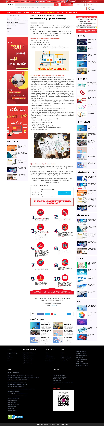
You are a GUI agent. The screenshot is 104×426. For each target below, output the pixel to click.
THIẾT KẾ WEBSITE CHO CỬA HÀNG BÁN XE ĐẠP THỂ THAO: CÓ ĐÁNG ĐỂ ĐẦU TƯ (22, 161)
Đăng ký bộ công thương (66, 356)
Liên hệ (9, 360)
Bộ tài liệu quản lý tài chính (81, 355)
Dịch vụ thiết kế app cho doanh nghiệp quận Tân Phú (68, 332)
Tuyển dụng (10, 356)
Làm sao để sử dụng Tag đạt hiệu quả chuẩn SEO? (91, 90)
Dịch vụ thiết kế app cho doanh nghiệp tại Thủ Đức (45, 339)
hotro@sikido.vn (16, 391)
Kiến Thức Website (83, 215)
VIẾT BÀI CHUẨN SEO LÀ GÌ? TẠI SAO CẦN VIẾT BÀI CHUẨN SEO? (92, 84)
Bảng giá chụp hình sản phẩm (82, 363)
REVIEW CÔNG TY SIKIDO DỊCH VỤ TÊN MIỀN (91, 277)
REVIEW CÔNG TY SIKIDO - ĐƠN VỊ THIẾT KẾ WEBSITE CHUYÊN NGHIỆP (46, 332)
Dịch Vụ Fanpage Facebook (81, 359)
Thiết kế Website (17, 12)
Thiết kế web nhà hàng (27, 356)
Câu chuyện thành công (49, 12)
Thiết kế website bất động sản (29, 353)
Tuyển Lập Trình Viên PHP (81, 353)
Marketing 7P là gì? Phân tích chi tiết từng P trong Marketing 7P (92, 314)
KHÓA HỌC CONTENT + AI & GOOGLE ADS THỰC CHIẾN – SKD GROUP (91, 41)
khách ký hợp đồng (49, 360)
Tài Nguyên (37, 7)
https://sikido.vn (54, 305)
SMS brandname (79, 361)
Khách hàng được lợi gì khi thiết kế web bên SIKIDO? (91, 105)
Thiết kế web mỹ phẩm (27, 360)
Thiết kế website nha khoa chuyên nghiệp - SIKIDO (91, 184)
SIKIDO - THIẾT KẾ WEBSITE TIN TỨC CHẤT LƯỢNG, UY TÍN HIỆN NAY (22, 154)
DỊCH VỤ (22, 7)
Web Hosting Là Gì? (90, 320)
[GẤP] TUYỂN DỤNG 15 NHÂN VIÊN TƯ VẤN (92, 98)
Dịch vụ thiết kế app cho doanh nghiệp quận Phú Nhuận (68, 339)
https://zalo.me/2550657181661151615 (26, 389)
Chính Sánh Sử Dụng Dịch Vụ (13, 404)
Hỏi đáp (75, 12)
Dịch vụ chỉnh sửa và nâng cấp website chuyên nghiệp (51, 15)
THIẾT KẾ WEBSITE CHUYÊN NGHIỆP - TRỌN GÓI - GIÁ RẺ (22, 167)
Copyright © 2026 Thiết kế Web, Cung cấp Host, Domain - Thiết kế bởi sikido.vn (52, 424)
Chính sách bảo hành (12, 406)
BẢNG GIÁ (63, 12)
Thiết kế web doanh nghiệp (28, 358)
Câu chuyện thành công (50, 358)
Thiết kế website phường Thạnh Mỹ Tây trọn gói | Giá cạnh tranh (68, 325)
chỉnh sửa (46, 185)
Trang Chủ (9, 12)
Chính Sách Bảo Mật (12, 402)
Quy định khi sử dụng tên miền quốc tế (91, 292)
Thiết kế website (13, 141)
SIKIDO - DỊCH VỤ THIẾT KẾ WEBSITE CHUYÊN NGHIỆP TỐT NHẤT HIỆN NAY (22, 146)
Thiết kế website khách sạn (28, 355)
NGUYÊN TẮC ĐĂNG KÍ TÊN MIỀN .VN (91, 270)
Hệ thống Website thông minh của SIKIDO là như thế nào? (92, 112)
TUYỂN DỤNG (43, 7)
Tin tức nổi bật (82, 79)
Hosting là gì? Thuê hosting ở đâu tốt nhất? (92, 328)
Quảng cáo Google (79, 357)
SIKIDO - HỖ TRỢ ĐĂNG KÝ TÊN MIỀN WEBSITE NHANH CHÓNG (91, 263)
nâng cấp (41, 185)
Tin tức (26, 7)
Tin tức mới (81, 36)
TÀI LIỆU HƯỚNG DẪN (49, 356)
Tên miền (48, 7)
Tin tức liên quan (83, 122)
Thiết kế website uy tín (85, 172)
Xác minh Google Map (65, 358)
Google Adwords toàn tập (81, 351)
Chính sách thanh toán (12, 400)
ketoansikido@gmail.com (22, 393)
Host (79, 301)
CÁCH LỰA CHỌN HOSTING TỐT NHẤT (91, 335)
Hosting (32, 12)
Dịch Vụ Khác (31, 7)
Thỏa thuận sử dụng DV (12, 410)
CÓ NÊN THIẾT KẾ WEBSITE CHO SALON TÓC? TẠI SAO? (22, 175)
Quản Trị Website (64, 360)
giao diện (35, 185)
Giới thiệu (9, 355)
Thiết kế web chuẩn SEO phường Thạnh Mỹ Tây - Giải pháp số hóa (46, 324)
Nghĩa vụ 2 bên (11, 408)
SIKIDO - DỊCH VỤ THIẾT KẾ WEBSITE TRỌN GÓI (91, 177)
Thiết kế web (17, 7)
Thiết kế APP (26, 12)
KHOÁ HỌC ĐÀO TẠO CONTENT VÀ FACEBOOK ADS (92, 47)
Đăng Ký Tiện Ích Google (12, 353)
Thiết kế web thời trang (27, 362)
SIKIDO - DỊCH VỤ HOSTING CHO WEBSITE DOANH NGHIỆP (92, 306)
